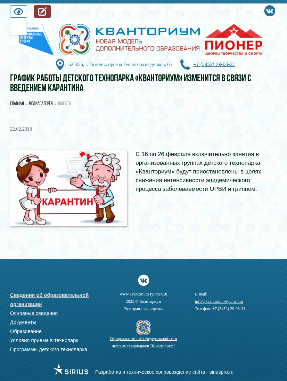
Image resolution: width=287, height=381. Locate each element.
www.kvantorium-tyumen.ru (143, 294)
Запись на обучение (50, 13)
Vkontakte (269, 9)
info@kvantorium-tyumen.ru (219, 301)
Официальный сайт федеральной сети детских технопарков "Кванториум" (143, 342)
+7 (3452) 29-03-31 (214, 64)
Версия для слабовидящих (26, 13)
